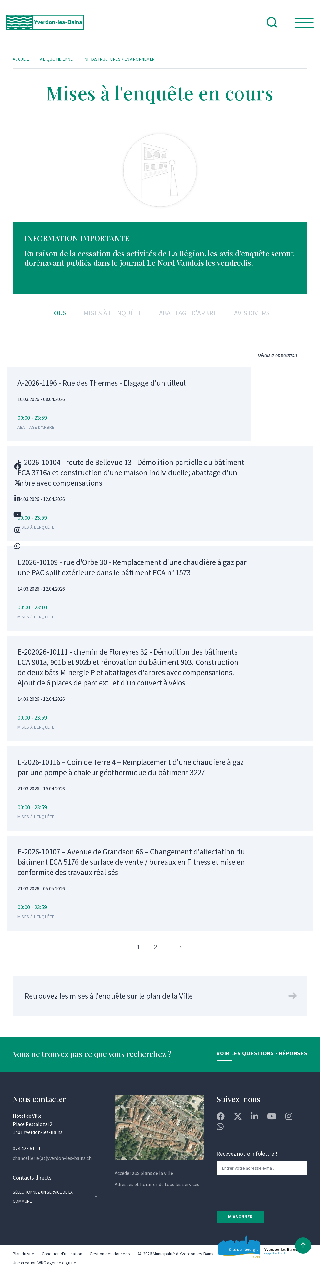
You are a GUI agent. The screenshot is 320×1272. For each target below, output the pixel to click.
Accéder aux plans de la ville (144, 1173)
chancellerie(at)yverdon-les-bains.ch (52, 1158)
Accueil (21, 59)
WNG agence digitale (57, 1262)
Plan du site (23, 1253)
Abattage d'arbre (188, 313)
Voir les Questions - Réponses (262, 1053)
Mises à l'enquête (112, 313)
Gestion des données (110, 1253)
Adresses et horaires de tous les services (157, 1184)
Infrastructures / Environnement (121, 59)
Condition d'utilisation (62, 1253)
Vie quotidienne (56, 59)
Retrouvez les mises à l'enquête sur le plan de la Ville (109, 996)
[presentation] (264, 1192)
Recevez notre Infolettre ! (247, 1153)
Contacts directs (32, 1177)
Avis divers (252, 313)
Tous (58, 313)
